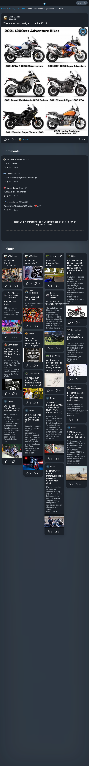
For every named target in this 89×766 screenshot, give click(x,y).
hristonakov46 (12, 202)
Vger (9, 174)
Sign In (82, 3)
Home (3, 9)
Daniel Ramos (12, 188)
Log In (23, 221)
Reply (16, 167)
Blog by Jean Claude (17, 9)
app (41, 221)
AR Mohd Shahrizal (14, 159)
